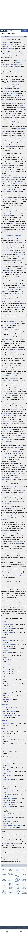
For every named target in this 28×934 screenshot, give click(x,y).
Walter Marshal (7, 656)
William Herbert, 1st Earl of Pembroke (17, 880)
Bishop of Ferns (7, 199)
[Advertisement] (14, 14)
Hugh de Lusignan (16, 260)
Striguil (12, 121)
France (20, 264)
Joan (23, 240)
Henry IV (9, 341)
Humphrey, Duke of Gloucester (11, 715)
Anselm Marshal (7, 659)
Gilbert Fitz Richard (20, 60)
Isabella (20, 287)
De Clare (3, 621)
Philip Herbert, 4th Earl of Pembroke (11, 892)
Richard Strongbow (12, 95)
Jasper (3, 407)
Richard (6, 97)
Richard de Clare (13, 93)
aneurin (8, 36)
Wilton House (4, 572)
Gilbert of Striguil (8, 632)
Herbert (10, 541)
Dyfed (9, 66)
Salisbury (24, 518)
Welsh (4, 46)
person (2, 36)
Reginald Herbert (8, 813)
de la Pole (4, 720)
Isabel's (23, 258)
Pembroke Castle (20, 54)
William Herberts (13, 473)
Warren (24, 242)
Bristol (2, 510)
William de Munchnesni (9, 671)
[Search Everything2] (14, 31)
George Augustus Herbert (10, 798)
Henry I (8, 64)
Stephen (15, 81)
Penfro (14, 46)
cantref (8, 46)
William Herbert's (7, 429)
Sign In (24, 30)
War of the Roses (11, 888)
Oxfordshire (4, 327)
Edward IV (18, 405)
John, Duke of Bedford (9, 711)
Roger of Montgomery (8, 48)
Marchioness (4, 479)
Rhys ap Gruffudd (20, 107)
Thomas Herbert (7, 787)
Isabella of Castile (8, 707)
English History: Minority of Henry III (4, 892)
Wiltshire (4, 519)
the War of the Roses (12, 375)
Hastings (3, 688)
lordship (15, 238)
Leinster (3, 137)
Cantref (4, 888)
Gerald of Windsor (17, 68)
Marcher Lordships (6, 177)
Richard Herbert (10, 498)
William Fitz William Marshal (10, 213)
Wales (12, 44)
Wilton (4, 564)
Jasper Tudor (4, 369)
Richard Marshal (7, 648)
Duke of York (4, 397)
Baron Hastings (17, 888)
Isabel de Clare (11, 171)
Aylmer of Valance (9, 270)
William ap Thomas (12, 393)
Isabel (14, 146)
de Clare (24, 109)
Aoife (13, 137)
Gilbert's (6, 146)
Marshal (3, 225)
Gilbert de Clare (8, 83)
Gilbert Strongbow (8, 624)
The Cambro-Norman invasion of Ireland (17, 875)
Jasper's (13, 409)
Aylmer (10, 272)
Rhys (13, 185)
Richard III (8, 455)
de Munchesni (10, 235)
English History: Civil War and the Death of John (17, 892)
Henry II (15, 113)
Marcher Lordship (6, 123)
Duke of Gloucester (18, 447)
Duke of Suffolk (15, 351)
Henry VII (19, 459)
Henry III (8, 254)
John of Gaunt (11, 323)
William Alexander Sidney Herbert (12, 825)
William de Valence (20, 254)
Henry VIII (10, 514)
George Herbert (7, 806)
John (18, 305)
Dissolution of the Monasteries (9, 516)
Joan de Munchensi (11, 252)
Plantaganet (4, 704)
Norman (22, 55)
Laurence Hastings (19, 307)
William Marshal (5, 156)
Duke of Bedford (24, 888)
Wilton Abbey (14, 518)
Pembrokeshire (5, 44)
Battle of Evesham (17, 870)
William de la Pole (18, 349)
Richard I (20, 167)
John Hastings (16, 283)
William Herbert (9, 387)
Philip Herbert (7, 771)
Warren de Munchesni (16, 242)
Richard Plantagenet (4, 884)
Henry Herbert (13, 573)
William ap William (19, 389)
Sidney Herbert (7, 810)
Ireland (10, 133)
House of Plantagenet (10, 880)
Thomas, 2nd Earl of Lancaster (10, 884)
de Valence (19, 235)
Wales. (18, 88)
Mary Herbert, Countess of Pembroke (24, 870)
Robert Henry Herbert (9, 802)
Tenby (17, 884)
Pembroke (4, 42)
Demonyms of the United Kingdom (10, 874)
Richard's (9, 506)
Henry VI (21, 366)
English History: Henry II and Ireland (24, 892)
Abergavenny (22, 293)
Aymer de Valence (8, 683)
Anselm (12, 223)
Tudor (12, 463)
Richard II (11, 333)
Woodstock (17, 325)
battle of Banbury (5, 415)
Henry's (3, 258)
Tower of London (17, 451)
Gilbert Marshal (7, 652)
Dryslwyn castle (15, 248)
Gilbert (3, 70)
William (12, 187)
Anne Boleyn (4, 477)
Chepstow (20, 123)
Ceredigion (18, 62)
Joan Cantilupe (15, 295)
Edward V (11, 441)
